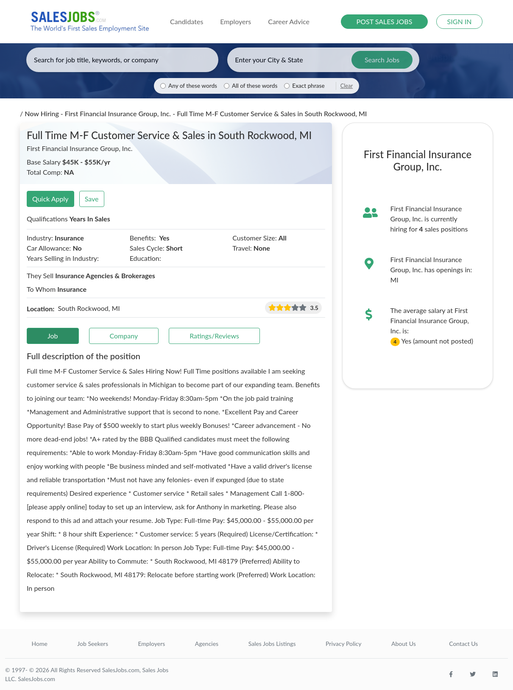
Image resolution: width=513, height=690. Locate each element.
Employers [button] (235, 21)
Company (124, 336)
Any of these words (192, 85)
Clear (346, 85)
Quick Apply (50, 199)
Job (52, 336)
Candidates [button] (186, 21)
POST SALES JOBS (385, 21)
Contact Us (463, 643)
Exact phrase (308, 85)
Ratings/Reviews (214, 336)
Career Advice (288, 21)
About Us (403, 643)
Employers (151, 643)
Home (39, 643)
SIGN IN (459, 21)
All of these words (254, 85)
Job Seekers (92, 643)
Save (92, 199)
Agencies (206, 643)
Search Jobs (382, 60)
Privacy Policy (343, 643)
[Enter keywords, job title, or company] (122, 59)
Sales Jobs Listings (272, 643)
